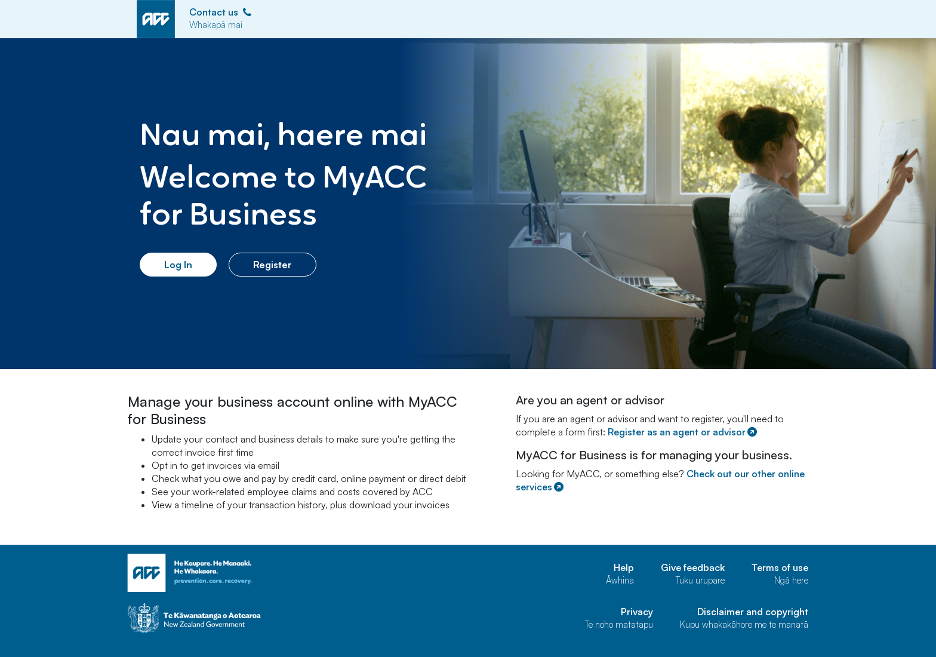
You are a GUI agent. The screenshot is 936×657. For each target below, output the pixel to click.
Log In (178, 265)
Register (272, 265)
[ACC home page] (241, 573)
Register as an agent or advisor (683, 432)
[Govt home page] (241, 618)
